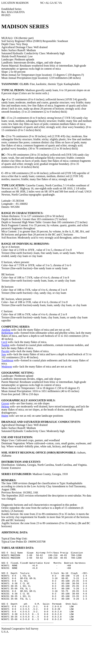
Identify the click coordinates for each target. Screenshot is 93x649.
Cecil (4, 342)
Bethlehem (7, 332)
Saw (3, 354)
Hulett (4, 415)
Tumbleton (7, 360)
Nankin (5, 345)
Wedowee (6, 366)
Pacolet (5, 351)
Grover (5, 403)
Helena (5, 406)
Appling (5, 329)
